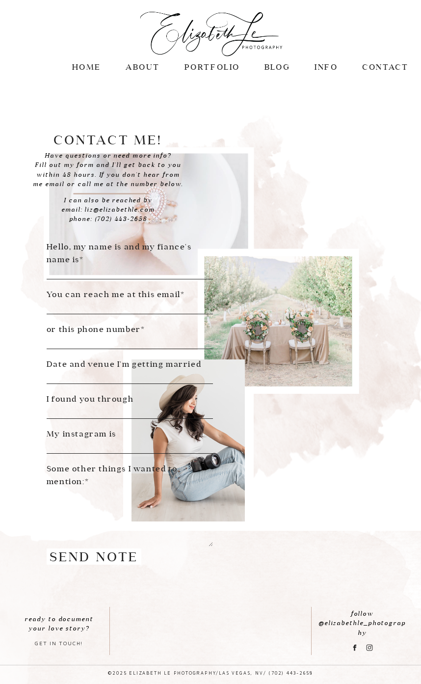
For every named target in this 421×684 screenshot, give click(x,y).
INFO (326, 67)
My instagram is (81, 433)
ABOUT (143, 67)
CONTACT (385, 67)
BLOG (277, 67)
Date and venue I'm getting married (124, 364)
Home (86, 67)
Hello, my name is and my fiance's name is (119, 253)
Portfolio (212, 67)
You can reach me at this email (114, 294)
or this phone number (94, 329)
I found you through (90, 399)
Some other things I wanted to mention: (112, 475)
